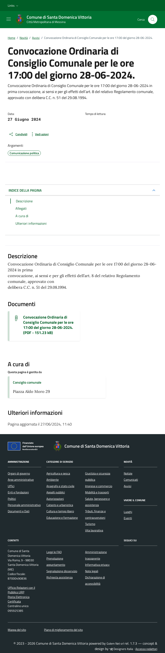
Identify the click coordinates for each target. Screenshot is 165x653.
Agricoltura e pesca (58, 473)
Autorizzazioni (55, 498)
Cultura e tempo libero (60, 511)
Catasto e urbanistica (59, 505)
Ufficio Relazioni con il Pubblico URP (21, 590)
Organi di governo (19, 473)
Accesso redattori (146, 649)
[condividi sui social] (18, 134)
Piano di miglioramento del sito (63, 629)
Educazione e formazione (62, 517)
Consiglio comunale (27, 382)
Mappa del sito (17, 629)
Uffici (11, 486)
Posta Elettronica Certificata (18, 599)
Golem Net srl (115, 643)
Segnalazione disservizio (61, 571)
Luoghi (128, 512)
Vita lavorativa (94, 530)
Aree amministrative (21, 479)
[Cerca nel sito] (152, 19)
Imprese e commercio (98, 486)
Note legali (91, 571)
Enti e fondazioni (18, 492)
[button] (13, 6)
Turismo (90, 524)
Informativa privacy (97, 564)
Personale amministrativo (24, 505)
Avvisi (127, 486)
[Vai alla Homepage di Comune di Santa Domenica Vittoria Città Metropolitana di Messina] (56, 19)
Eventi (128, 518)
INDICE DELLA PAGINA (25, 190)
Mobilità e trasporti (97, 492)
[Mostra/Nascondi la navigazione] (8, 19)
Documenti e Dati (18, 511)
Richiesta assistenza (59, 577)
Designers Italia (121, 649)
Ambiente (52, 479)
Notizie (128, 473)
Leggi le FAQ (54, 552)
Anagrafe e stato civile (60, 486)
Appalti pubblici (55, 492)
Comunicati (131, 479)
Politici (12, 498)
